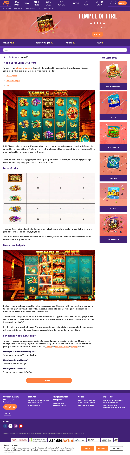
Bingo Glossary (32, 402)
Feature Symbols (11, 75)
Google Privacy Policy (58, 403)
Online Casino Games (83, 405)
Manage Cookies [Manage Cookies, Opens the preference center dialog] (116, 449)
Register (97, 34)
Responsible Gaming (108, 407)
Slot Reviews (7, 9)
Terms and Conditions (117, 400)
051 (83, 433)
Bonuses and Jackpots (13, 80)
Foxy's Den (42, 400)
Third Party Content (120, 407)
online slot (19, 68)
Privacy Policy (106, 402)
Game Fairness (107, 400)
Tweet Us (7, 413)
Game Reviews (18, 9)
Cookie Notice (35, 451)
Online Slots (81, 400)
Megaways (92, 405)
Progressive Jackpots (34, 405)
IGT (12, 42)
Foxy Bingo (74, 346)
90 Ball (47, 400)
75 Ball (37, 400)
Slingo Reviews (30, 9)
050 (79, 433)
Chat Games (40, 402)
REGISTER (122, 3)
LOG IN (114, 3)
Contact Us (10, 407)
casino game (28, 68)
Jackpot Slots (82, 402)
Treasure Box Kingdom (62, 346)
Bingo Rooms (88, 400)
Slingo (94, 400)
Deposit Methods (48, 9)
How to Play (31, 400)
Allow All (87, 449)
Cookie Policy (114, 402)
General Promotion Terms (110, 405)
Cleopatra (49, 346)
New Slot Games (90, 402)
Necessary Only (102, 449)
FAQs (7, 85)
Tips (39, 9)
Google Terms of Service (59, 405)
